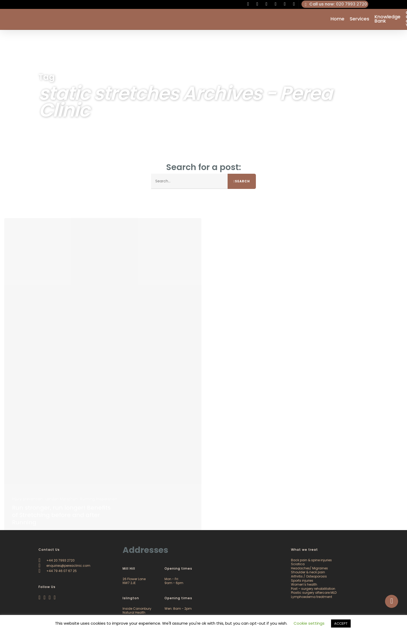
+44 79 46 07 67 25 (57, 571)
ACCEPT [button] (341, 623)
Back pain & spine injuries (311, 560)
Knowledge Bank (387, 19)
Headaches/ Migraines (309, 568)
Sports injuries (302, 580)
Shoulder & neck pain (308, 572)
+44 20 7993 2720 (56, 560)
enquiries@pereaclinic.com (64, 565)
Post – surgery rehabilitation (313, 588)
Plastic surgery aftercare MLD (314, 592)
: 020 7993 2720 (335, 4)
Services (359, 19)
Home (337, 19)
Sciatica (298, 564)
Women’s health (304, 584)
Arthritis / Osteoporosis (309, 576)
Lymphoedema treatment (311, 597)
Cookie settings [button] (309, 623)
